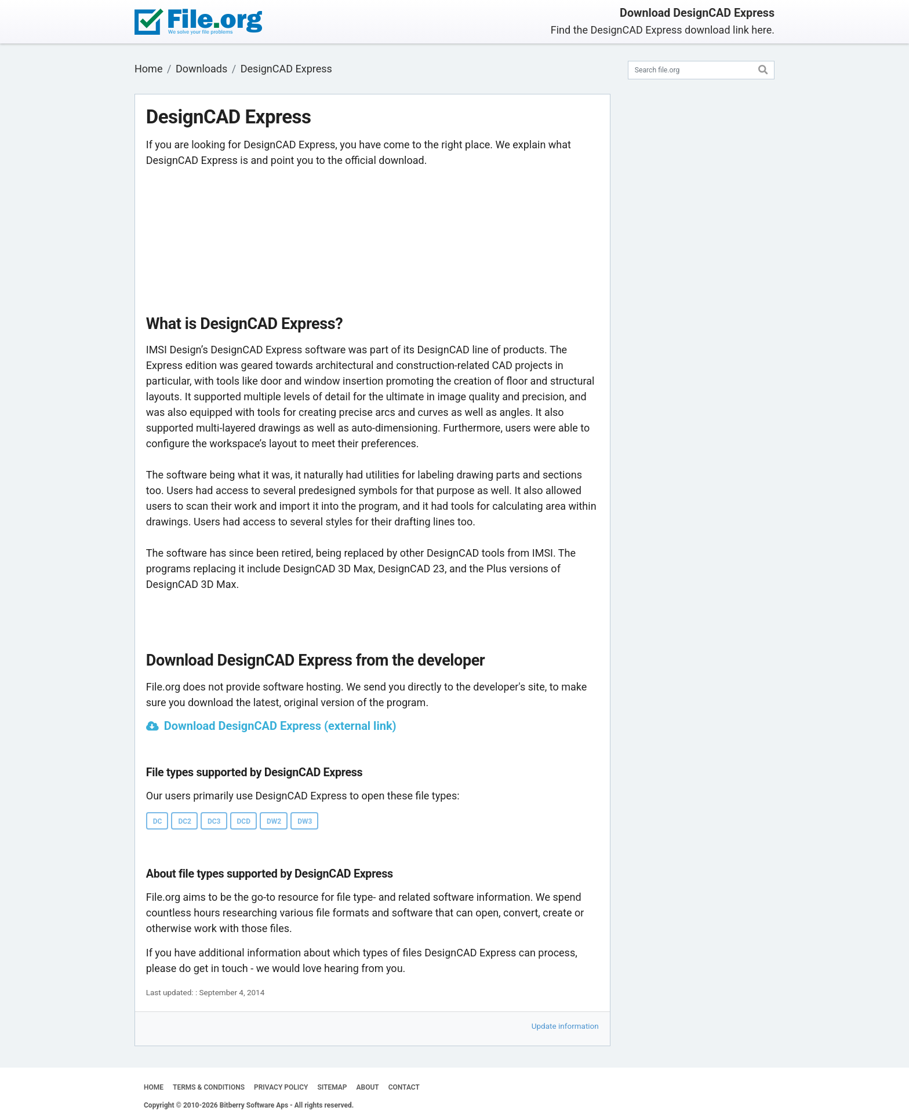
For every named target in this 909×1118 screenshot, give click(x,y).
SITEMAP (332, 1087)
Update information (565, 1026)
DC (157, 821)
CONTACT (404, 1087)
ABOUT (368, 1087)
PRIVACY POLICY (281, 1087)
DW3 (304, 821)
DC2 (184, 821)
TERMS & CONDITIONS (209, 1087)
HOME (153, 1087)
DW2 (274, 821)
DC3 (214, 821)
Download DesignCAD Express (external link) (280, 726)
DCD (243, 821)
